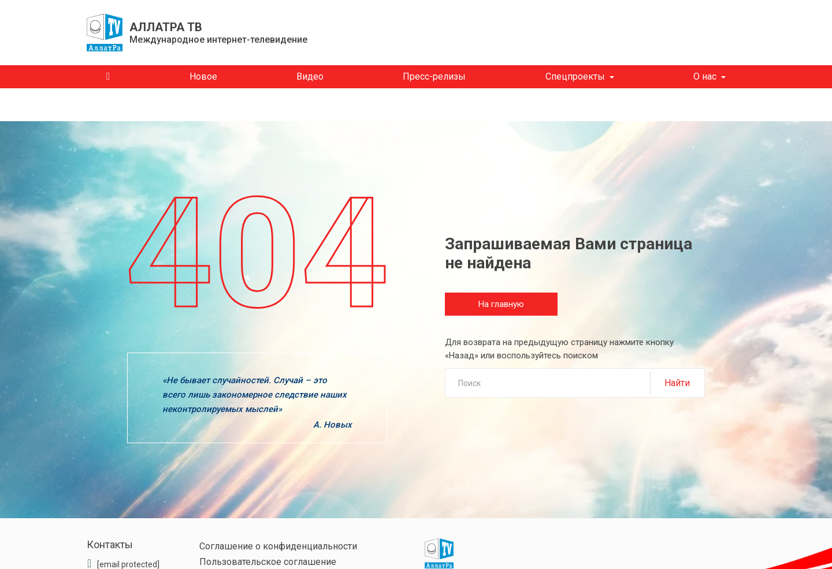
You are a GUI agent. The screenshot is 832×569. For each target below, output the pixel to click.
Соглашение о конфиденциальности (278, 546)
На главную (501, 304)
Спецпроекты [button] (575, 76)
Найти (677, 382)
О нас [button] (704, 76)
